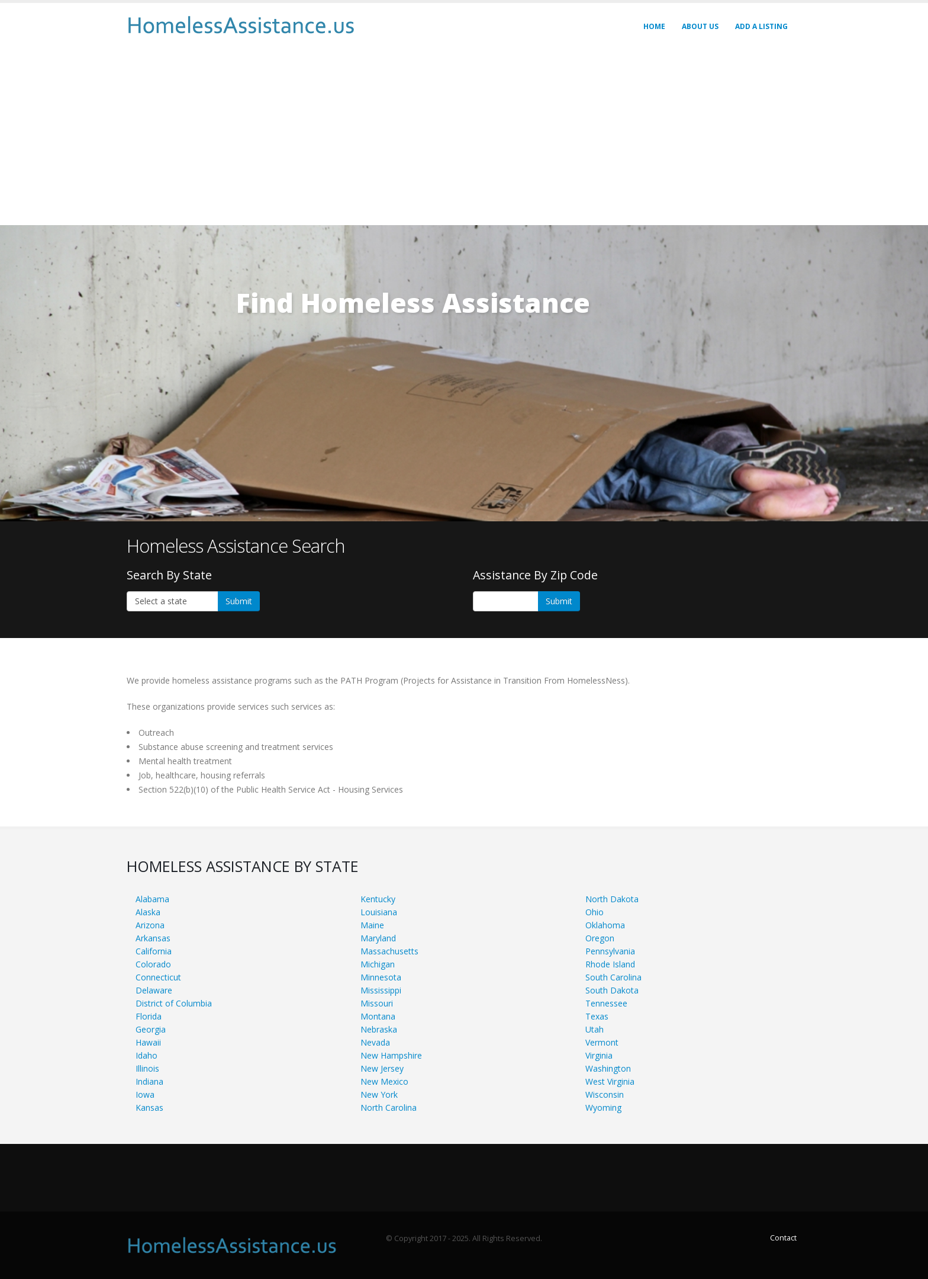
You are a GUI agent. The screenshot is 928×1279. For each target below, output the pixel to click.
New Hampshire (391, 1055)
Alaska (148, 912)
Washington (608, 1068)
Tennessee (606, 1003)
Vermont (601, 1042)
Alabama (152, 899)
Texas (596, 1016)
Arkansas (153, 938)
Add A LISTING (761, 26)
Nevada (375, 1042)
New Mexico (384, 1081)
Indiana (149, 1081)
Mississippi (380, 990)
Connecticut (158, 977)
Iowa (145, 1094)
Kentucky (377, 899)
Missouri (376, 1003)
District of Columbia (174, 1003)
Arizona (150, 925)
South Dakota (612, 990)
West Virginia (609, 1081)
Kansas (149, 1107)
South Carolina (613, 977)
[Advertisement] (464, 136)
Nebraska (378, 1029)
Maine (372, 925)
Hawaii (148, 1042)
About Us (700, 26)
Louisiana (378, 912)
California (154, 951)
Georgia (151, 1029)
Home (654, 26)
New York (379, 1094)
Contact (783, 1238)
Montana (377, 1016)
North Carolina (388, 1107)
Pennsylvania (610, 951)
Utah (594, 1029)
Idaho (146, 1055)
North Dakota (612, 899)
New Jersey (382, 1068)
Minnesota (380, 977)
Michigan (377, 964)
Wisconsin (604, 1094)
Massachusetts (389, 951)
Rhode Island (610, 964)
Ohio (594, 912)
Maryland (378, 938)
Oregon (599, 938)
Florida (149, 1016)
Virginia (599, 1055)
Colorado (153, 964)
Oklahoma (605, 925)
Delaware (154, 990)
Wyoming (603, 1107)
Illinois (147, 1068)
